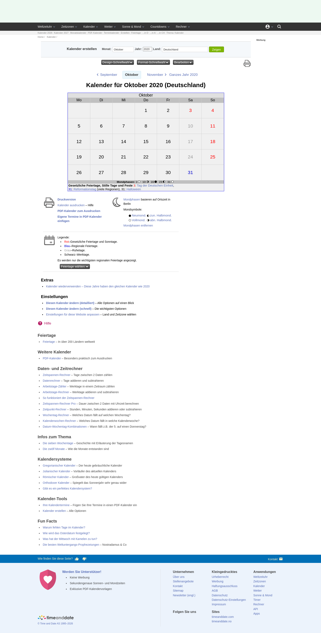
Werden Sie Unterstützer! (81, 572)
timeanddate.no (222, 621)
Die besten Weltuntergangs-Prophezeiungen (71, 544)
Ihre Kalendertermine (56, 505)
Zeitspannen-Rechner (56, 375)
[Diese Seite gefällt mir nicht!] (84, 559)
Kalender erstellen (54, 510)
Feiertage (136, 33)
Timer (256, 599)
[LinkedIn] (190, 619)
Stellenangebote (183, 581)
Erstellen (125, 33)
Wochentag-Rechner (56, 415)
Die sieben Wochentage (58, 443)
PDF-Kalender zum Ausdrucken (79, 211)
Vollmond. (138, 220)
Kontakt (275, 559)
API (255, 609)
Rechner (181, 26)
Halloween (134, 189)
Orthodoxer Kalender (56, 482)
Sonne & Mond (131, 26)
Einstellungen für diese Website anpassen (72, 314)
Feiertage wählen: (75, 266)
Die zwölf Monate (54, 449)
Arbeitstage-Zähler (54, 386)
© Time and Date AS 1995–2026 (55, 623)
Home (41, 37)
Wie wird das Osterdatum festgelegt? (66, 533)
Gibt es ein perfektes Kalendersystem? (67, 488)
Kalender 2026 (45, 33)
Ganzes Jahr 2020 (183, 75)
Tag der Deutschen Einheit (155, 185)
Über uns (179, 576)
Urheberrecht (220, 576)
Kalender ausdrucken (71, 205)
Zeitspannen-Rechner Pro (59, 403)
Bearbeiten (183, 62)
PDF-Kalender (95, 33)
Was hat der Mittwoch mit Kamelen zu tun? (70, 539)
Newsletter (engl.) (184, 595)
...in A (153, 33)
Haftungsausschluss (224, 586)
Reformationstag (84, 189)
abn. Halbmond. (161, 220)
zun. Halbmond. (161, 215)
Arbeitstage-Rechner (56, 392)
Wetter (108, 26)
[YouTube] (204, 619)
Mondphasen (131, 199)
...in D (145, 33)
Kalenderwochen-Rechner (59, 420)
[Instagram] (197, 619)
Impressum (219, 604)
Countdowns (158, 26)
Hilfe (47, 323)
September (108, 75)
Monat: (106, 49)
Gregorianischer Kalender (59, 465)
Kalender (89, 26)
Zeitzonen (67, 26)
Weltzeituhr (45, 26)
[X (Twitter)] (183, 619)
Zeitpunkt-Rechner (54, 409)
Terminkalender (111, 33)
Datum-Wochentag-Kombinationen (65, 426)
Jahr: (138, 49)
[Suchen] (279, 27)
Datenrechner (51, 380)
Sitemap (178, 590)
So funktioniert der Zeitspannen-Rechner (68, 398)
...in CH (161, 33)
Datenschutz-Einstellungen (229, 599)
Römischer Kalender (56, 477)
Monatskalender (78, 33)
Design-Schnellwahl (118, 62)
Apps (256, 613)
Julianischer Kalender (56, 471)
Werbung (217, 581)
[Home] (56, 618)
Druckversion (67, 199)
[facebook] (176, 619)
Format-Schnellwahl (153, 62)
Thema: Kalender (175, 33)
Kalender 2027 (61, 33)
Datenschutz (220, 595)
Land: (157, 49)
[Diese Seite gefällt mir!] (76, 559)
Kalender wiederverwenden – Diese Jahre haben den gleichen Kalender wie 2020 (98, 286)
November (155, 75)
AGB (215, 590)
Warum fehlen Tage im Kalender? (64, 527)
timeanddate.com (223, 616)
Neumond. (139, 215)
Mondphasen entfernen (138, 225)
